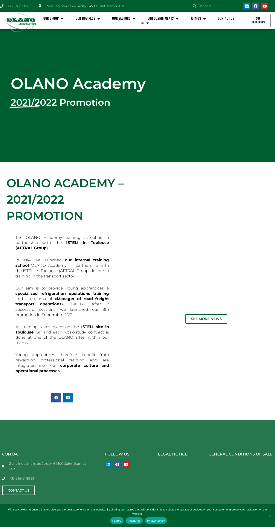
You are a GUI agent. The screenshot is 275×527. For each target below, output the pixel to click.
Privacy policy (156, 520)
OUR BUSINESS (88, 19)
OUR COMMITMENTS (163, 19)
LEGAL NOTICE (173, 454)
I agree (116, 520)
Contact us (226, 19)
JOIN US (198, 19)
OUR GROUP (53, 19)
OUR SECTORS (123, 19)
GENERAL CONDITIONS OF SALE (240, 454)
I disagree (134, 520)
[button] (56, 397)
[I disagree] (269, 515)
